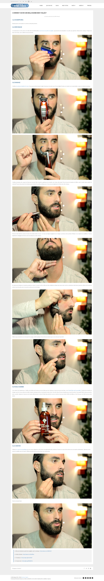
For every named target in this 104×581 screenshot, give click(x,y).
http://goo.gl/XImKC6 (27, 561)
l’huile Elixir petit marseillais (74, 390)
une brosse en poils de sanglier (46, 30)
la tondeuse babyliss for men (22, 86)
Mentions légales (25, 577)
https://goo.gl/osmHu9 (26, 557)
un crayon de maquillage (21, 449)
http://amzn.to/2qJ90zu (28, 554)
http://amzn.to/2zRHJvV (45, 551)
